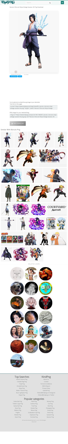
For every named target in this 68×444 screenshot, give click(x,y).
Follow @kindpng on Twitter (46, 407)
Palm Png (34, 414)
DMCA (20, 76)
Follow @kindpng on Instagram (46, 405)
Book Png (50, 425)
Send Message (13, 76)
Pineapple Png (50, 420)
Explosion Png (34, 427)
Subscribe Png (18, 414)
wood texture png (21, 392)
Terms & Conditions (46, 396)
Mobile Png (17, 427)
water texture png (21, 403)
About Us (46, 392)
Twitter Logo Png (18, 416)
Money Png (50, 414)
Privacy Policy (46, 401)
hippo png (22, 407)
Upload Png (46, 403)
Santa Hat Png (18, 418)
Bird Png (50, 418)
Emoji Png (50, 423)
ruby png (22, 401)
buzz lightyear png (22, 405)
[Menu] (62, 2)
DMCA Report (46, 398)
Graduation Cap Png (34, 425)
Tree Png (34, 418)
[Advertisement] (34, 89)
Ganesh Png (50, 427)
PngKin (18, 425)
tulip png (22, 396)
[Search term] (38, 2)
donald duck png (22, 398)
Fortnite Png (34, 429)
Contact (46, 394)
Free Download (18, 123)
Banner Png (50, 429)
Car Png (50, 416)
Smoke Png (34, 420)
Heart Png (18, 429)
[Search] (50, 3)
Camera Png (34, 416)
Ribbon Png (17, 423)
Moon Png (34, 423)
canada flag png (22, 394)
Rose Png (18, 420)
